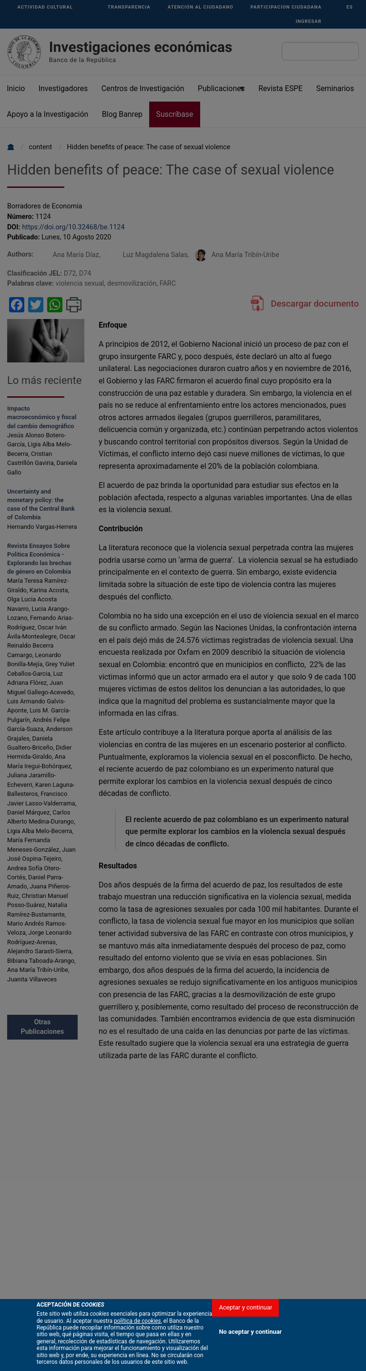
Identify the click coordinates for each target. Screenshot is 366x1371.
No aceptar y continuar (250, 1352)
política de (137, 1341)
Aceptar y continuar (245, 1327)
